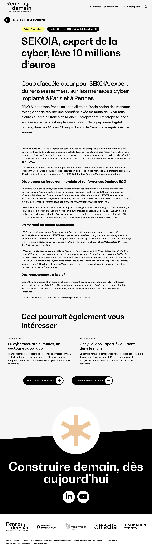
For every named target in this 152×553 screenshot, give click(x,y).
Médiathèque (112, 541)
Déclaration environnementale (84, 540)
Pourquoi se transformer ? (40, 380)
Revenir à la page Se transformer (28, 19)
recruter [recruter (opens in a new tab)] (37, 285)
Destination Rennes (32, 543)
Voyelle (45, 543)
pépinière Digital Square (45, 210)
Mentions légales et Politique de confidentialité (24, 540)
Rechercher (145, 6)
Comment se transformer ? (89, 380)
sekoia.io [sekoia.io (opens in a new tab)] (87, 297)
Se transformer (111, 6)
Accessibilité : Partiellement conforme (57, 540)
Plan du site (101, 540)
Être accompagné (131, 6)
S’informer (95, 6)
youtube (83, 496)
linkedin (68, 496)
